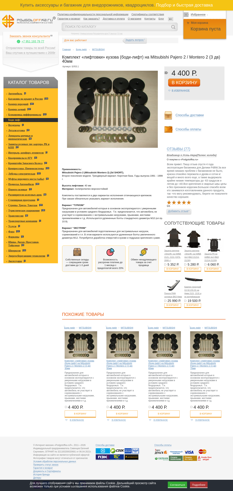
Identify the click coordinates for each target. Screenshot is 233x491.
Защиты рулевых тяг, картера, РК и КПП (29, 146)
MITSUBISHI (98, 49)
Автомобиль (15, 93)
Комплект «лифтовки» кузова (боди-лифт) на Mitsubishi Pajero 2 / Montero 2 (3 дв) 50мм (121, 365)
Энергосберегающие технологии (26, 256)
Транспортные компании (22, 221)
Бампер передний (18, 104)
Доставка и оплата (114, 18)
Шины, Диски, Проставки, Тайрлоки (23, 244)
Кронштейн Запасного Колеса (25, 163)
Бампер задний (17, 109)
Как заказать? (91, 18)
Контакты (149, 18)
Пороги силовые (17, 189)
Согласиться (177, 484)
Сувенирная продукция (21, 200)
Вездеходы (14, 125)
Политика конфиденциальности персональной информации (93, 14)
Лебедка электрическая (21, 173)
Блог (161, 18)
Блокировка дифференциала (24, 114)
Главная (66, 49)
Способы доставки (190, 115)
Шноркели (14, 250)
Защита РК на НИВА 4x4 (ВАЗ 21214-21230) (211, 257)
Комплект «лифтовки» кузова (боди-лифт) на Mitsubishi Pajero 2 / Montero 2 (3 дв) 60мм (163, 365)
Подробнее (198, 484)
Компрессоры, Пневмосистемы (26, 168)
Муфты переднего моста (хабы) (26, 179)
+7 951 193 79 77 (32, 41)
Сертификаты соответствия (147, 14)
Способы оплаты (188, 129)
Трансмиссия (16, 215)
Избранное (198, 14)
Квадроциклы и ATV (20, 158)
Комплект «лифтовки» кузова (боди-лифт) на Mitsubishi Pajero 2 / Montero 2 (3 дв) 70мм (205, 365)
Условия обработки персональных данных (54, 461)
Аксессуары (15, 261)
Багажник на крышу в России (25, 99)
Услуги (12, 226)
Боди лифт (14, 120)
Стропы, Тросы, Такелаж (22, 205)
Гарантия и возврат (43, 468)
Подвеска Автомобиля (21, 184)
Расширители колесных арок (25, 194)
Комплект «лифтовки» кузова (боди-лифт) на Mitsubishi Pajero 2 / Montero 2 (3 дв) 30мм (79, 365)
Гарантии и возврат (69, 18)
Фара (11, 231)
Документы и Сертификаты (47, 471)
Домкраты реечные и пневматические (20, 137)
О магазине (134, 18)
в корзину (184, 82)
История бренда (41, 474)
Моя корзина (199, 22)
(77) (179, 149)
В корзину (173, 269)
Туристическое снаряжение (24, 210)
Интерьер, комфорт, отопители (26, 152)
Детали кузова (16, 130)
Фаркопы (13, 237)
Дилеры (37, 477)
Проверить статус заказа (45, 464)
